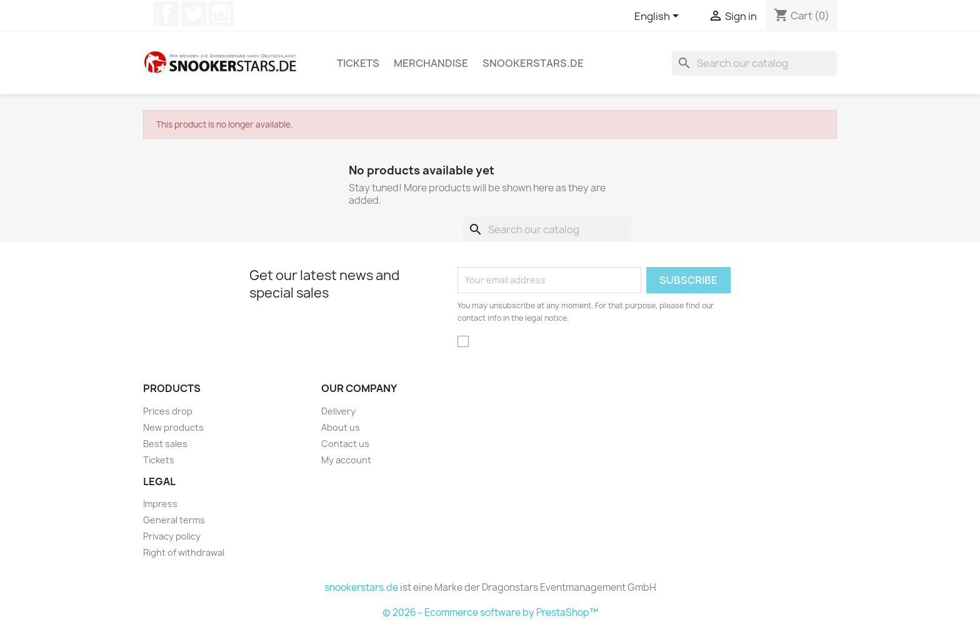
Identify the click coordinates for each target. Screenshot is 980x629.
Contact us (345, 444)
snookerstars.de (533, 63)
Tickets (358, 63)
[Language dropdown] (658, 16)
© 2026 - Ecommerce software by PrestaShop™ (490, 612)
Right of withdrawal (183, 552)
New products (173, 427)
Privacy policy (172, 536)
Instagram (221, 13)
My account (346, 460)
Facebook (166, 13)
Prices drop (167, 411)
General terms (174, 520)
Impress (160, 504)
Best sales (165, 444)
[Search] (754, 63)
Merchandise (431, 63)
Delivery (338, 411)
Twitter (193, 13)
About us (340, 427)
